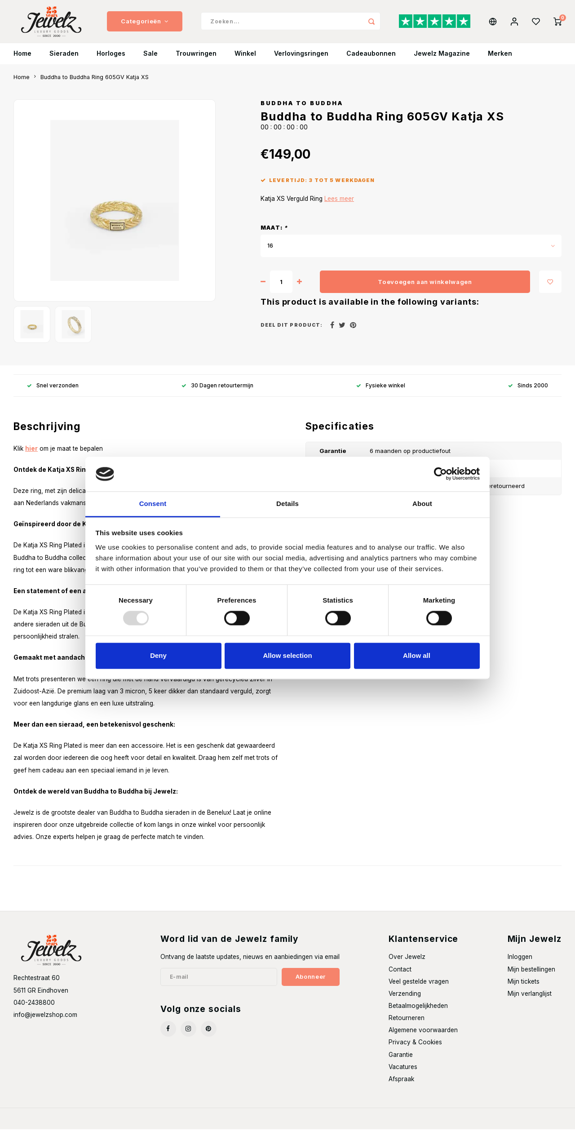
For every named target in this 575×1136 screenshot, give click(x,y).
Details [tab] (287, 503)
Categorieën (144, 24)
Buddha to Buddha (302, 109)
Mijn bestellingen (531, 976)
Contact (400, 976)
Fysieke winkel (380, 392)
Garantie (401, 1061)
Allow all (416, 655)
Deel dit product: (292, 332)
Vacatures (403, 1073)
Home (22, 60)
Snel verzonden (53, 392)
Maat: (274, 234)
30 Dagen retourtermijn (217, 392)
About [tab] (422, 503)
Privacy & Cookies (415, 1049)
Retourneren (407, 1025)
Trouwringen (196, 60)
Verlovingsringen (301, 60)
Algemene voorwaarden (423, 1037)
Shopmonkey (133, 1125)
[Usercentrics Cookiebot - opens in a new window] (440, 474)
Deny (158, 655)
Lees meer (339, 205)
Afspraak (401, 1085)
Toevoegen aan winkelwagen (425, 288)
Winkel (245, 60)
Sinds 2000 (528, 392)
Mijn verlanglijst (530, 1000)
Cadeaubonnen (371, 60)
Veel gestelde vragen (419, 988)
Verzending (405, 1000)
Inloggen (520, 963)
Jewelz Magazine (442, 60)
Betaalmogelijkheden (418, 1012)
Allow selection (287, 655)
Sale (150, 60)
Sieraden (64, 60)
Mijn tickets (524, 988)
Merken (500, 60)
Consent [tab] (153, 503)
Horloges (111, 60)
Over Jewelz (407, 963)
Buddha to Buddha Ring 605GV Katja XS (94, 83)
